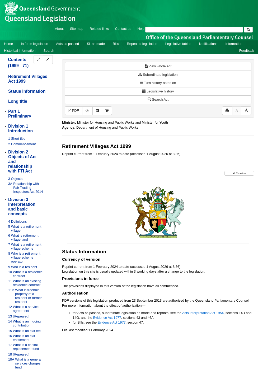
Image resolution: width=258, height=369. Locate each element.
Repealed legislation (142, 44)
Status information (26, 91)
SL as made (96, 44)
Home (8, 44)
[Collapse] (48, 59)
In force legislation (34, 44)
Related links (99, 29)
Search (48, 51)
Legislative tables (178, 44)
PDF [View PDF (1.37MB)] (73, 111)
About (59, 29)
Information (234, 44)
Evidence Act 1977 (107, 318)
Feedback (246, 51)
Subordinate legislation (157, 75)
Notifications (208, 44)
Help (141, 29)
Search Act (158, 99)
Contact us (123, 29)
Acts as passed (67, 44)
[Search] (194, 29)
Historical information (19, 51)
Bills (116, 44)
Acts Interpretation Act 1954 (203, 313)
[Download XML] (87, 110)
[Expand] (38, 59)
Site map (76, 29)
